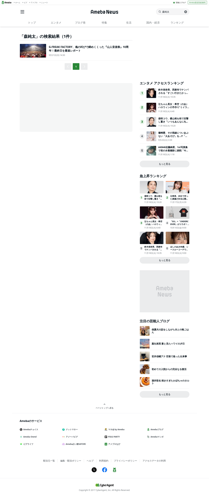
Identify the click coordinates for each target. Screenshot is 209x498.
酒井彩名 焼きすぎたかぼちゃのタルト (170, 382)
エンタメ (56, 22)
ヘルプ (90, 460)
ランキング (177, 22)
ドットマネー (71, 429)
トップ (32, 22)
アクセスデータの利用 (154, 460)
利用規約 (103, 460)
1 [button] (76, 66)
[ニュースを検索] (172, 12)
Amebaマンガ (156, 436)
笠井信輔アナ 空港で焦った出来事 (169, 356)
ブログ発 (80, 22)
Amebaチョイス (30, 429)
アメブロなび (114, 444)
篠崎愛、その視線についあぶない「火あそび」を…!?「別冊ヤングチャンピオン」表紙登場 (173, 137)
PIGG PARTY (113, 436)
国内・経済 (153, 22)
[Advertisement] (49, 107)
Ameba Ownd (29, 436)
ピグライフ (28, 444)
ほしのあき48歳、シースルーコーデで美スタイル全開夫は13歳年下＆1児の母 (179, 250)
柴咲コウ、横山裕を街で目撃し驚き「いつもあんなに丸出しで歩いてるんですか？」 (173, 121)
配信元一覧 (49, 460)
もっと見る (164, 163)
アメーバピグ (71, 436)
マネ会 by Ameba (116, 429)
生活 (128, 22)
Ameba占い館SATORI (75, 444)
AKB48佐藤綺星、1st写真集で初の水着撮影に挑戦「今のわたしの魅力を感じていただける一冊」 (173, 152)
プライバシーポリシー (125, 460)
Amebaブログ (156, 429)
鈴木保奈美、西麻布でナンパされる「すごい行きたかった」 (173, 93)
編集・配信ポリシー (70, 460)
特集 (104, 22)
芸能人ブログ (181, 2)
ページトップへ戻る (105, 406)
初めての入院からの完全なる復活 (169, 369)
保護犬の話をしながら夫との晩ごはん (170, 331)
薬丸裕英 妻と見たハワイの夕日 (168, 343)
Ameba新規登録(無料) (197, 2)
